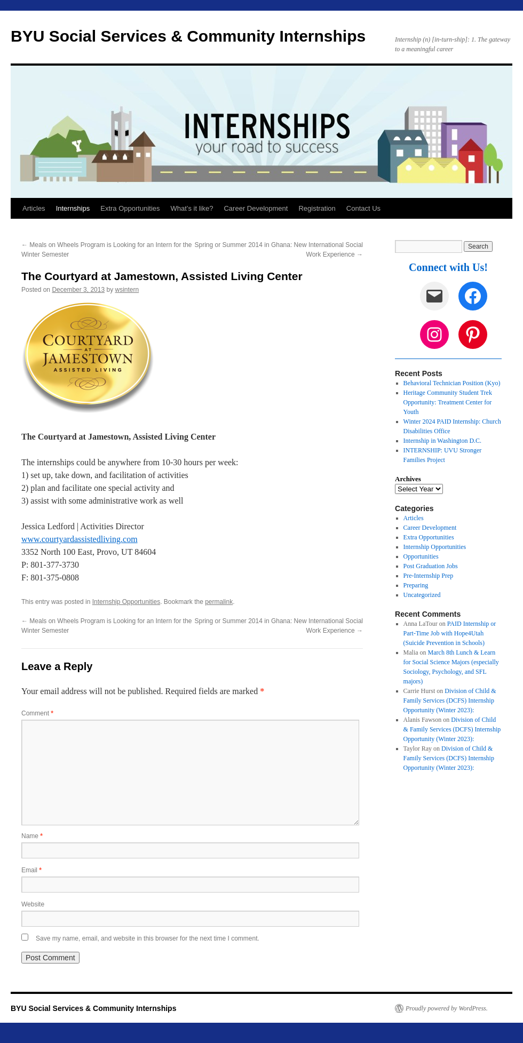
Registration (316, 208)
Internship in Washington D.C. (442, 440)
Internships (73, 208)
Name (32, 836)
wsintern (127, 289)
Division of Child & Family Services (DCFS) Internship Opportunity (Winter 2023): (449, 700)
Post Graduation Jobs (430, 566)
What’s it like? (192, 208)
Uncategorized (422, 595)
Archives (408, 479)
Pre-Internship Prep (428, 575)
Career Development (256, 208)
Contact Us (363, 208)
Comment (37, 713)
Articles (33, 208)
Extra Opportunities (130, 208)
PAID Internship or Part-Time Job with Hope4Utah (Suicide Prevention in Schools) (449, 633)
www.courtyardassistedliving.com (79, 539)
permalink (219, 602)
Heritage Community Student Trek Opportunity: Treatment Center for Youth (447, 402)
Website (32, 904)
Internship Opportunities (126, 602)
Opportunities (421, 556)
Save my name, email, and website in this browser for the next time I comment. (147, 938)
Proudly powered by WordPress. (447, 1008)
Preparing (416, 585)
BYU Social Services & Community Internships (188, 36)
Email (31, 870)
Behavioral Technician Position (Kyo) (452, 383)
